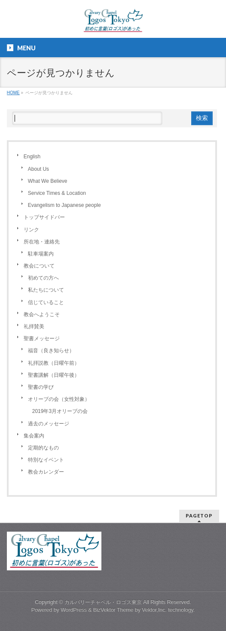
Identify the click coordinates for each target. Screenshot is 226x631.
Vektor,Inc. (154, 610)
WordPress (74, 610)
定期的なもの (43, 448)
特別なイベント (46, 460)
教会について (39, 266)
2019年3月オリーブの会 (60, 411)
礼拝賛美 (34, 326)
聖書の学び (41, 387)
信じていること (46, 302)
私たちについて (46, 290)
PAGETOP (199, 515)
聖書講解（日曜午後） (53, 375)
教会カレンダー (46, 472)
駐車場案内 (41, 254)
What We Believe (47, 181)
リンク (31, 230)
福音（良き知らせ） (51, 351)
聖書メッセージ (42, 339)
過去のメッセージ (48, 424)
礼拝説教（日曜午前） (53, 363)
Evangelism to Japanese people (64, 205)
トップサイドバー (44, 217)
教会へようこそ (42, 314)
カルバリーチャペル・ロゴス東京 (103, 602)
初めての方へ (43, 278)
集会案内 (34, 436)
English (32, 157)
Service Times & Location (57, 193)
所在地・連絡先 (42, 242)
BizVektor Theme (113, 610)
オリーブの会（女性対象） (59, 399)
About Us (38, 169)
